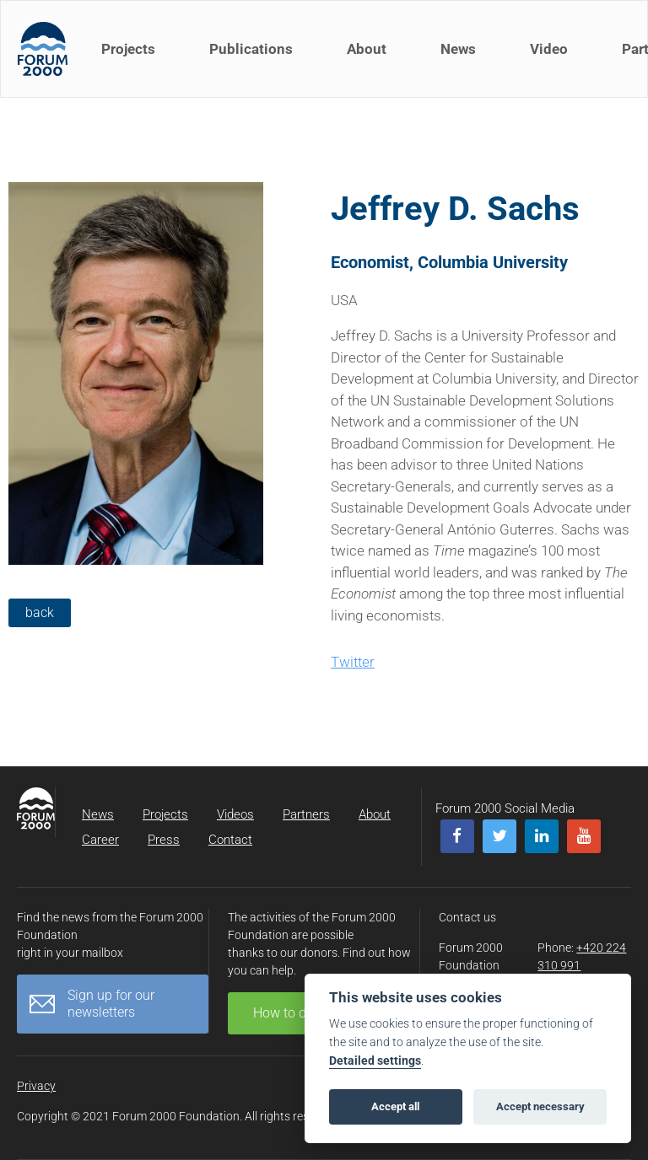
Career (100, 839)
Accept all (395, 1106)
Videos (235, 814)
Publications (251, 48)
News (458, 48)
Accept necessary (540, 1106)
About (366, 48)
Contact (230, 839)
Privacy (36, 1086)
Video (549, 48)
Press (164, 839)
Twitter (353, 661)
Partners (306, 814)
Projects (128, 48)
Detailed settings (375, 1061)
